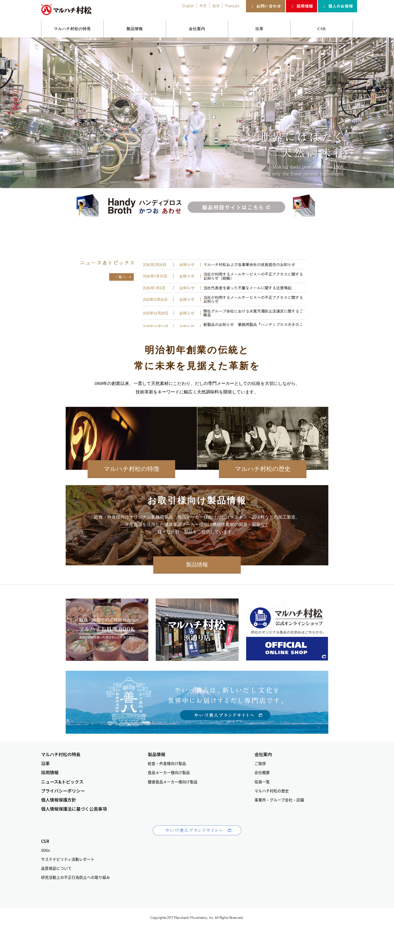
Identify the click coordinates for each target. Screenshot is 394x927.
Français (232, 5)
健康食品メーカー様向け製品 (173, 781)
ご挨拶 (260, 763)
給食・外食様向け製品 (167, 763)
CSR (45, 841)
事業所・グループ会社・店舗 (279, 799)
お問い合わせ (265, 6)
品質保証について (56, 868)
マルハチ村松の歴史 (263, 468)
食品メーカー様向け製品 (169, 772)
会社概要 (262, 772)
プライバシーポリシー (63, 791)
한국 (215, 5)
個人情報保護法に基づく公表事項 (74, 809)
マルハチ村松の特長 (60, 754)
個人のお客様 (337, 6)
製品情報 (197, 565)
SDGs (45, 850)
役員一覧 (262, 781)
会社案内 (263, 754)
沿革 (45, 763)
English (188, 5)
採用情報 (301, 6)
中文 (203, 5)
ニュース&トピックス (62, 782)
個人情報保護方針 (58, 800)
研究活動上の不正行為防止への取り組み (75, 877)
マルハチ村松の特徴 (131, 468)
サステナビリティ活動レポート (67, 859)
